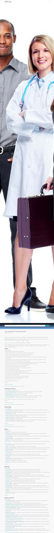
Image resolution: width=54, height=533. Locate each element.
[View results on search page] (47, 325)
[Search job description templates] (27, 325)
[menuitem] (48, 1)
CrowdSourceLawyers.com (9, 384)
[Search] (48, 1)
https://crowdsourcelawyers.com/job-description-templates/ (14, 386)
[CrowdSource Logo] (8, 1)
